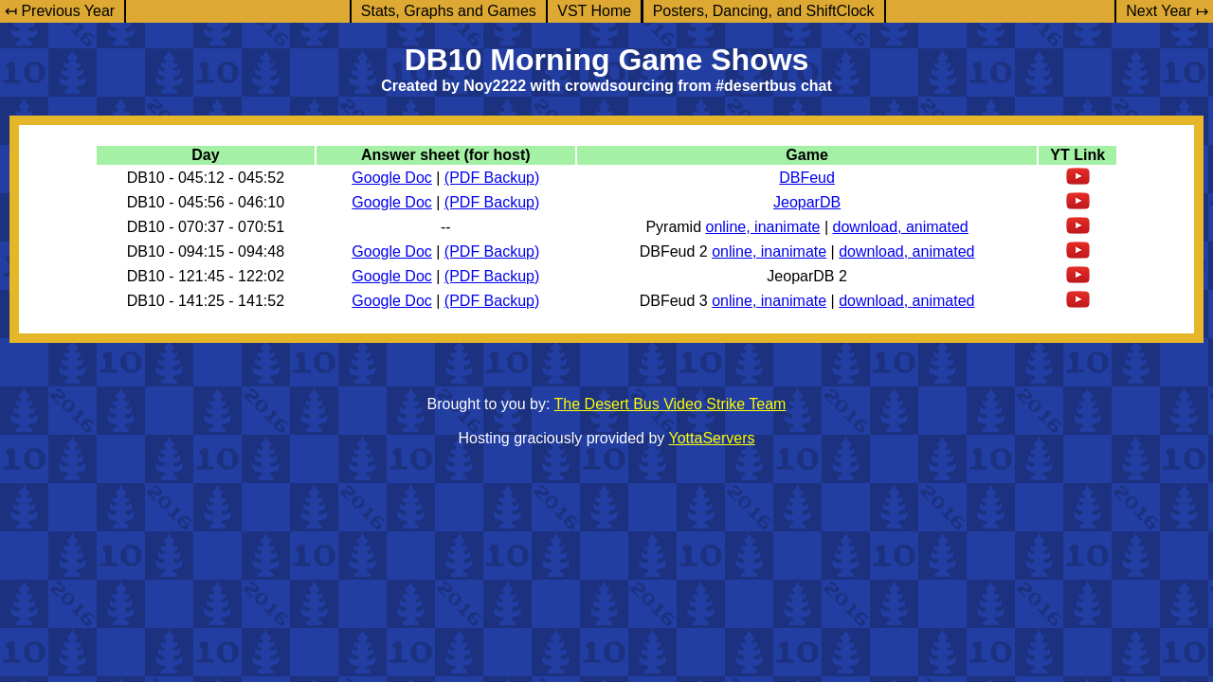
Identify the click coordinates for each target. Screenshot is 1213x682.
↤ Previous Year (60, 11)
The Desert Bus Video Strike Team (670, 404)
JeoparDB (807, 202)
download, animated (901, 227)
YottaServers (712, 438)
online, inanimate (763, 227)
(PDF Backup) (491, 178)
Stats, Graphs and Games (448, 11)
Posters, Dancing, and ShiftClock (764, 11)
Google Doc (392, 178)
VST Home (594, 11)
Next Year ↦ (1167, 11)
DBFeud (807, 178)
